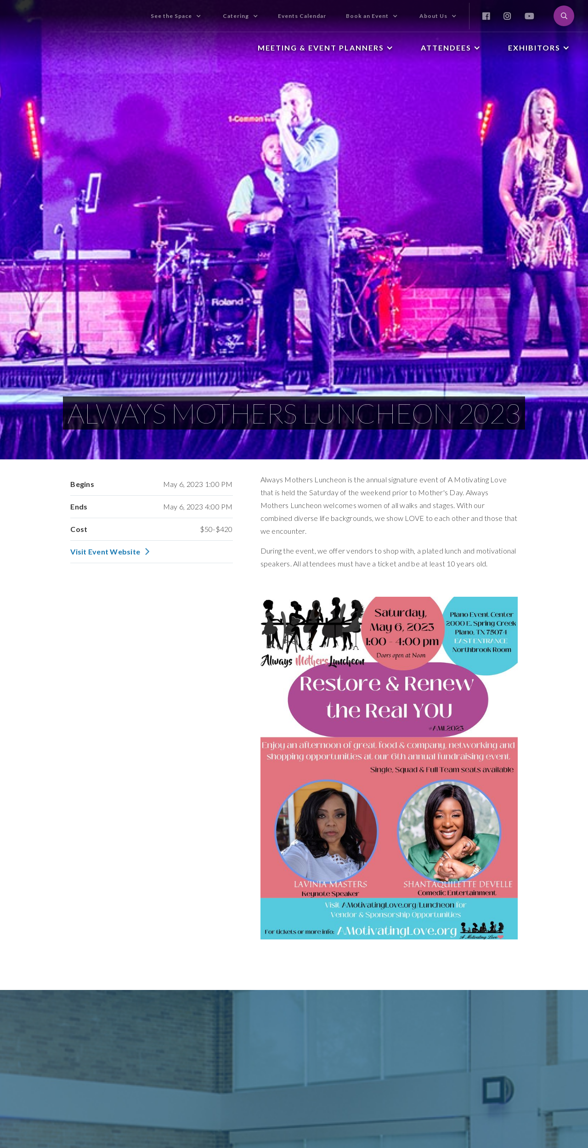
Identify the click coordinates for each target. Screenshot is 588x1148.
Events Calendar (302, 15)
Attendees (446, 47)
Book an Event (367, 15)
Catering (236, 15)
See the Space (171, 15)
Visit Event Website (105, 552)
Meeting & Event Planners (321, 47)
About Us (433, 15)
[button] (175, 16)
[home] (44, 6)
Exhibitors (534, 47)
